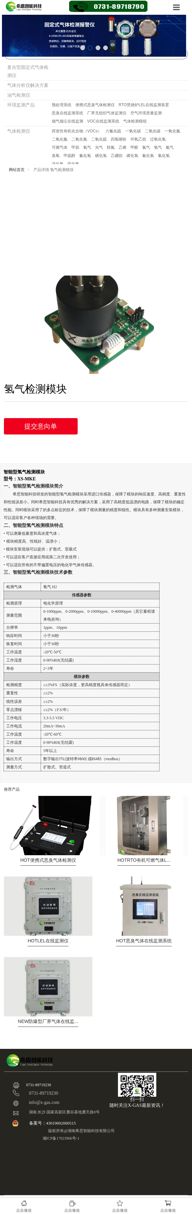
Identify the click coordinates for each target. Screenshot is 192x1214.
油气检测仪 (18, 95)
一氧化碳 (133, 131)
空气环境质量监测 (146, 113)
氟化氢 (85, 155)
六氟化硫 (113, 131)
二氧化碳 (153, 131)
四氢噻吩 (118, 139)
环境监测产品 (21, 104)
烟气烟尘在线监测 (67, 121)
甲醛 (134, 147)
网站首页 (17, 169)
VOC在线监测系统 (103, 121)
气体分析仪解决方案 (27, 85)
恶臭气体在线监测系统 (144, 940)
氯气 (146, 147)
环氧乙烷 (138, 139)
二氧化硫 (99, 139)
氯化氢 (164, 155)
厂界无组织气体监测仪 (106, 113)
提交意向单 (40, 426)
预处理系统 (61, 105)
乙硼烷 (117, 155)
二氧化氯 (79, 139)
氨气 (170, 147)
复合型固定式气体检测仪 (27, 71)
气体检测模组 (135, 121)
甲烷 (75, 147)
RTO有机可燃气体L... (143, 860)
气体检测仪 (18, 131)
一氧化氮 (172, 131)
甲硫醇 (69, 155)
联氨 (111, 147)
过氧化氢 (158, 139)
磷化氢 (132, 155)
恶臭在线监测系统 (67, 113)
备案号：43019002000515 (53, 1123)
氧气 (87, 147)
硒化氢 (101, 155)
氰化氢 (148, 155)
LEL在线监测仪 (48, 940)
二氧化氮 (59, 139)
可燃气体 (59, 147)
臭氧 (56, 155)
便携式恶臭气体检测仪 (95, 105)
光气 (99, 147)
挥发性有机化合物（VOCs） (77, 131)
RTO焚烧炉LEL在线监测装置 (144, 105)
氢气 (158, 147)
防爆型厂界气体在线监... (48, 1021)
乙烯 (122, 147)
